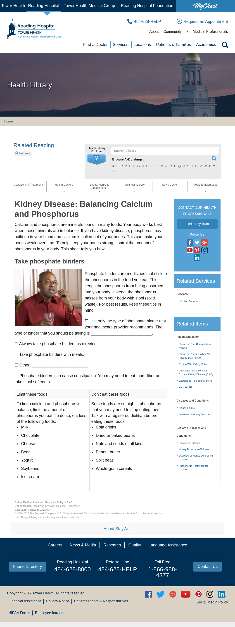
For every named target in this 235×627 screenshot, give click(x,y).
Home (8, 121)
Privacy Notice (57, 601)
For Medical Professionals (207, 32)
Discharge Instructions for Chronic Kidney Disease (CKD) (196, 372)
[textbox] (163, 151)
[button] (96, 159)
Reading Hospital (43, 5)
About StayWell (117, 528)
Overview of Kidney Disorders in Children (196, 457)
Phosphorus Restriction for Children (193, 467)
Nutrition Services (188, 301)
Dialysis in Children (189, 443)
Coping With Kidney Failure (194, 364)
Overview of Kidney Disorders (195, 414)
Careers (55, 545)
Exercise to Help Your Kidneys (195, 380)
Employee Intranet (49, 613)
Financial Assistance (25, 601)
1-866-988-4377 (162, 572)
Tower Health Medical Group (89, 5)
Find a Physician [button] (197, 224)
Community (172, 32)
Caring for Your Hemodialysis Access (195, 346)
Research (112, 545)
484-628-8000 (72, 569)
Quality (134, 545)
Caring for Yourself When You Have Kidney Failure (195, 356)
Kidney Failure (187, 408)
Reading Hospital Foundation (147, 5)
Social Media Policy (212, 602)
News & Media (83, 545)
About (154, 32)
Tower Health (13, 5)
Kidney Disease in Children (194, 449)
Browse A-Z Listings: (128, 159)
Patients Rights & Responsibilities (101, 601)
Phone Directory (27, 566)
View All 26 (185, 387)
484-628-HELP (117, 569)
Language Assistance (168, 545)
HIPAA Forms (19, 613)
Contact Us (207, 566)
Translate (24, 153)
